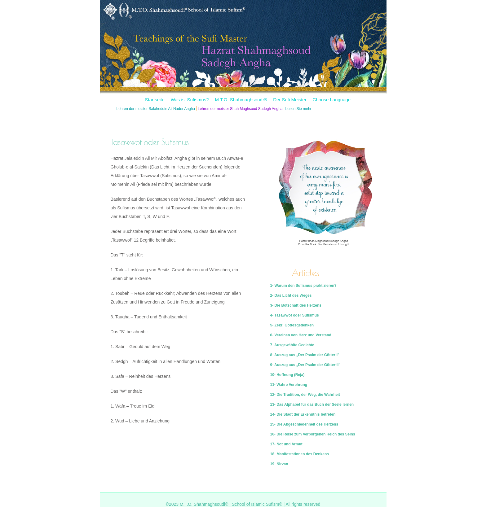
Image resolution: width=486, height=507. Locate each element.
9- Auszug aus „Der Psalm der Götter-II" (305, 365)
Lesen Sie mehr (298, 109)
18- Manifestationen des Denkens (299, 454)
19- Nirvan (279, 464)
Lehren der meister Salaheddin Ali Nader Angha (156, 109)
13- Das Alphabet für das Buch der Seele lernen (312, 404)
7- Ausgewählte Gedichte (292, 345)
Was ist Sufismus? (190, 99)
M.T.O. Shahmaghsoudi (241, 99)
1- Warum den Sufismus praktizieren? (303, 285)
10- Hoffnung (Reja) (287, 375)
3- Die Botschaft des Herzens (295, 305)
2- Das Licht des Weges (291, 295)
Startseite (155, 99)
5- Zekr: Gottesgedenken (292, 325)
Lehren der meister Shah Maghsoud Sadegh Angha (240, 109)
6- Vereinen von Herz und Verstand (300, 335)
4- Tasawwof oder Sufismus (294, 315)
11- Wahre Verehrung (288, 384)
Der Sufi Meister (290, 99)
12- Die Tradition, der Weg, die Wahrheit (305, 394)
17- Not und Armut (286, 444)
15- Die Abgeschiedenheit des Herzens (304, 424)
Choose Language (332, 99)
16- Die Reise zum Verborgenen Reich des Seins (312, 434)
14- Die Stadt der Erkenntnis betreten (303, 414)
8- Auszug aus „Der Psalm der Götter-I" (304, 355)
